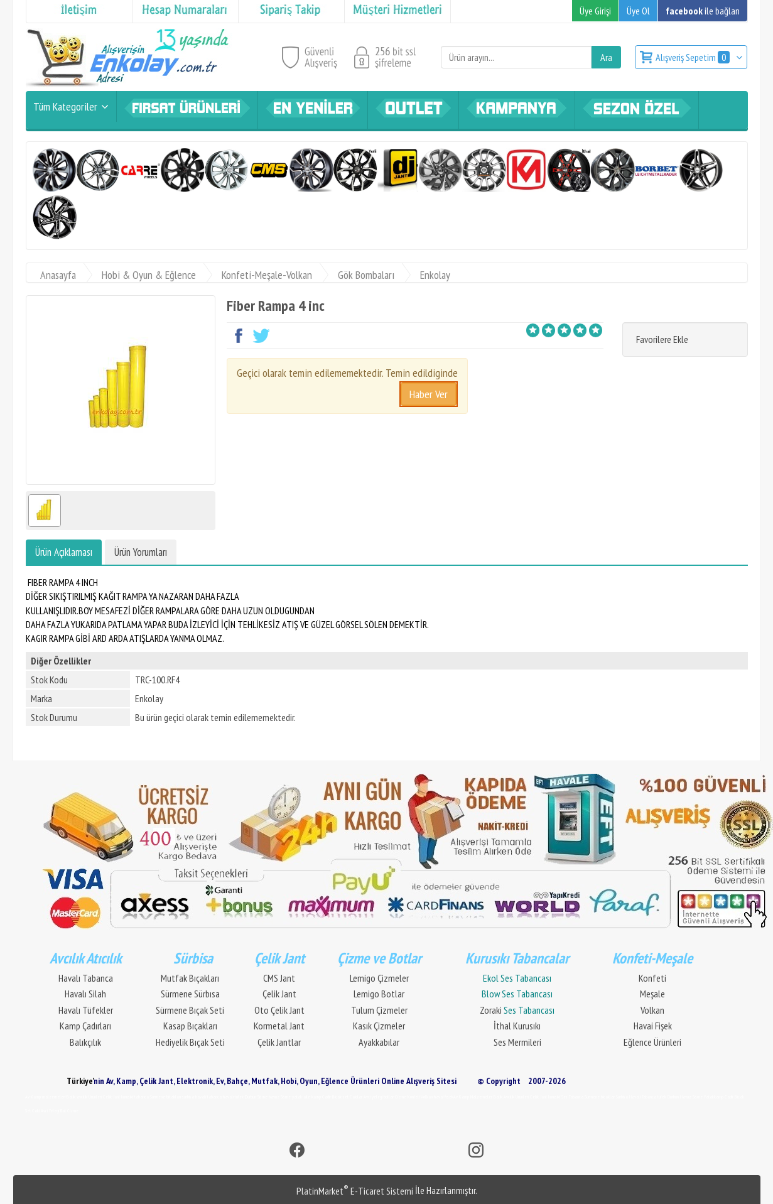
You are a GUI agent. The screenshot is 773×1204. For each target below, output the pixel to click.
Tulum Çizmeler (379, 1010)
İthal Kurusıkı (517, 1025)
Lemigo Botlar (379, 993)
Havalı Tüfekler (85, 1010)
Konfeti (652, 978)
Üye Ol (638, 10)
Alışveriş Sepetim (694, 57)
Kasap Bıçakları (190, 1025)
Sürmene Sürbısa (190, 993)
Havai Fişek (653, 1025)
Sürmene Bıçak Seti (190, 1010)
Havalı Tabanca (85, 978)
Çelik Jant (279, 993)
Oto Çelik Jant (279, 1010)
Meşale (652, 993)
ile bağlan (703, 10)
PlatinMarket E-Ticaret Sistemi (354, 1191)
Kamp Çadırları (85, 1025)
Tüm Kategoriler (65, 106)
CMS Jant (279, 978)
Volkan (652, 1010)
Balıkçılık (85, 1042)
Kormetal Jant (279, 1025)
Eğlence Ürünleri (652, 1042)
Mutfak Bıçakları (190, 978)
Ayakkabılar (379, 1042)
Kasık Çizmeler (379, 1025)
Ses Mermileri (517, 1042)
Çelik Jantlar (279, 1042)
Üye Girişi (595, 10)
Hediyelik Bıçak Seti (190, 1042)
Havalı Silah (85, 993)
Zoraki (517, 1010)
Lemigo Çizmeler (379, 978)
